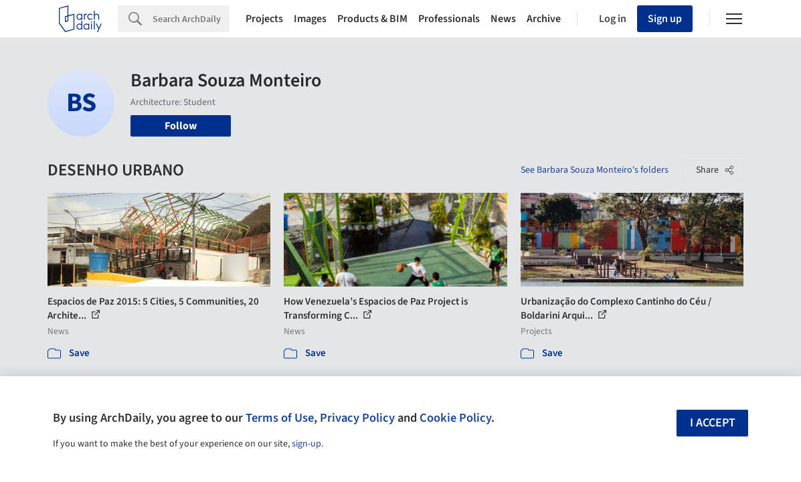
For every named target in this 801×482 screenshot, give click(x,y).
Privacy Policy (357, 417)
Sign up (665, 18)
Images (310, 18)
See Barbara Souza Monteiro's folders (595, 170)
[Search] (191, 18)
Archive (544, 18)
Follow (181, 125)
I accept (712, 422)
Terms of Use (280, 417)
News (503, 18)
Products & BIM (372, 18)
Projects (264, 18)
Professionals (449, 18)
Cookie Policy (455, 417)
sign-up (306, 444)
